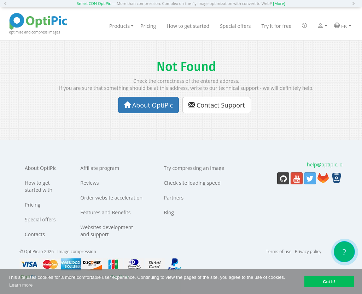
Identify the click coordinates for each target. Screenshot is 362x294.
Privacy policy (308, 252)
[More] (279, 3)
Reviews (89, 182)
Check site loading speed (192, 182)
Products (121, 26)
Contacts (35, 234)
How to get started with (38, 186)
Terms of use (278, 252)
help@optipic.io (325, 164)
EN (342, 26)
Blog (169, 212)
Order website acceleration (111, 197)
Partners (173, 197)
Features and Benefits (105, 212)
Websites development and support (106, 231)
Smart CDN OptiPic (94, 3)
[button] (7, 3)
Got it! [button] (329, 281)
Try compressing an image (194, 168)
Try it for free (277, 26)
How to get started (188, 26)
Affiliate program (99, 168)
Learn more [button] (21, 285)
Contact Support (216, 105)
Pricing (148, 26)
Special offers (235, 26)
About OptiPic (148, 105)
